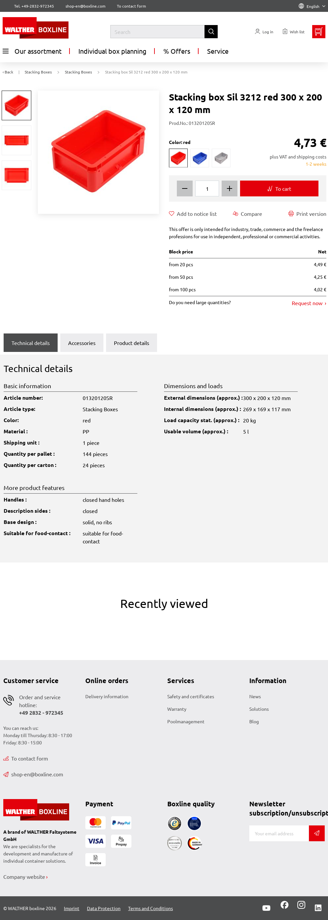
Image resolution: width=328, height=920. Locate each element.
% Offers (176, 51)
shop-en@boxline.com (33, 774)
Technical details (31, 342)
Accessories (82, 342)
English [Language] (312, 6)
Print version (307, 213)
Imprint (71, 908)
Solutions (259, 709)
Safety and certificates (190, 696)
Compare (247, 213)
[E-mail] (279, 833)
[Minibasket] (318, 31)
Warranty (176, 709)
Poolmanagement (186, 721)
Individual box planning (112, 51)
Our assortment (32, 51)
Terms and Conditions (150, 908)
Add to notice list (193, 213)
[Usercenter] (264, 31)
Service (218, 51)
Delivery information (106, 696)
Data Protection (104, 908)
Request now (308, 303)
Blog (254, 721)
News (255, 696)
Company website (24, 876)
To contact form (131, 6)
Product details (131, 342)
